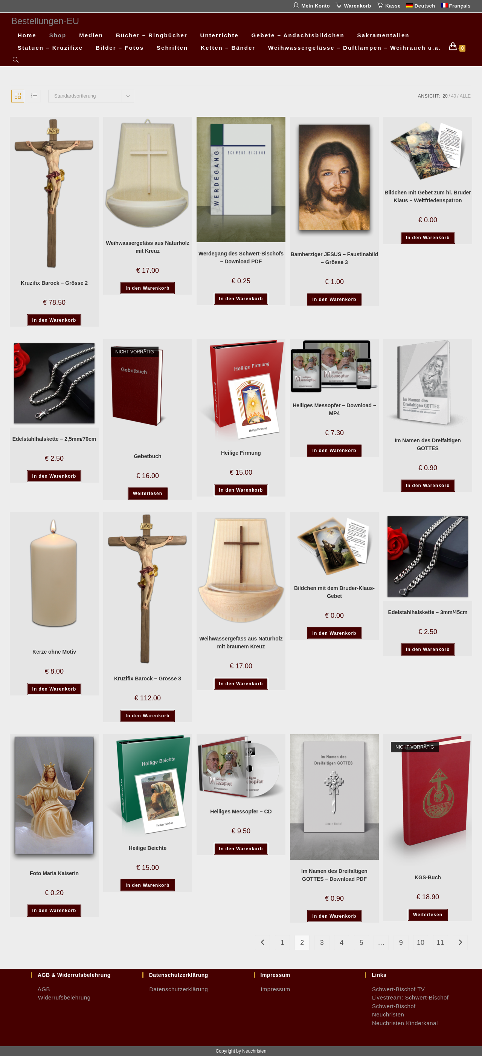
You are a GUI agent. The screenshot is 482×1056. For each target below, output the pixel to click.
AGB (40, 989)
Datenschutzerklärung (175, 989)
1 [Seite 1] (282, 942)
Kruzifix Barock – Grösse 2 (54, 283)
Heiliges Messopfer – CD (241, 811)
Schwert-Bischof (390, 1006)
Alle (465, 96)
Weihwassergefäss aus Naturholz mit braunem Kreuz (240, 642)
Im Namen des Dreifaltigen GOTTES (428, 444)
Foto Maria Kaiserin (54, 873)
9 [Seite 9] (401, 942)
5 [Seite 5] (361, 942)
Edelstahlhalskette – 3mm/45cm (428, 612)
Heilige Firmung (241, 453)
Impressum (272, 989)
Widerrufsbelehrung (61, 997)
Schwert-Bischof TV (395, 989)
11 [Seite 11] (440, 942)
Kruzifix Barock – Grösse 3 (147, 678)
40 (453, 96)
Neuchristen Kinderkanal (401, 1023)
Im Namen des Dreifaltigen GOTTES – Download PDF (334, 875)
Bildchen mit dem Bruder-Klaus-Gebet (334, 592)
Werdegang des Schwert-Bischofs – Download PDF (241, 257)
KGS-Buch (428, 877)
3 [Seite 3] (322, 942)
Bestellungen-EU (45, 21)
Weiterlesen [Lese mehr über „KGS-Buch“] (427, 914)
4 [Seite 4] (341, 942)
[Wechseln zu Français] (456, 6)
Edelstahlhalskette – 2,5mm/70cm (54, 439)
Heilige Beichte (147, 848)
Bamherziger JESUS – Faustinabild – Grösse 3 (334, 258)
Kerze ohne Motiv (54, 652)
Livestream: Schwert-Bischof (406, 997)
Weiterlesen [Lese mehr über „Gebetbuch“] (147, 493)
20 (444, 96)
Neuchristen (384, 1014)
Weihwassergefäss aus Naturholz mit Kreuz (147, 247)
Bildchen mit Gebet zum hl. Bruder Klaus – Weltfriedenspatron (427, 196)
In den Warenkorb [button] (54, 320)
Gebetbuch (147, 456)
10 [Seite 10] (420, 942)
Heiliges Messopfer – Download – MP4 (334, 409)
